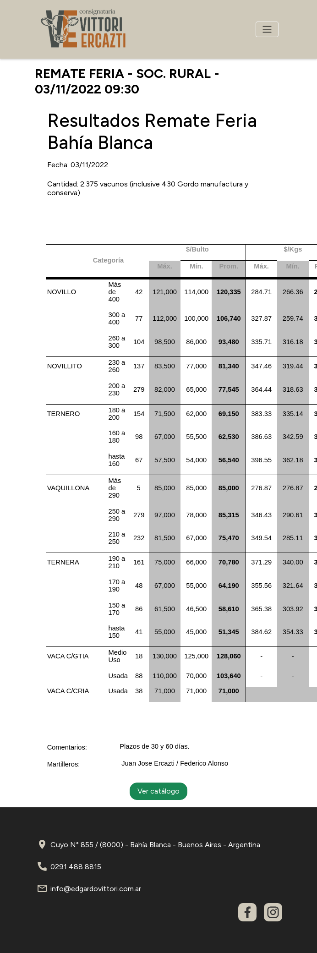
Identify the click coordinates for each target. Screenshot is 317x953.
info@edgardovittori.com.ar (95, 888)
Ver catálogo (158, 791)
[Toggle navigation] (267, 29)
